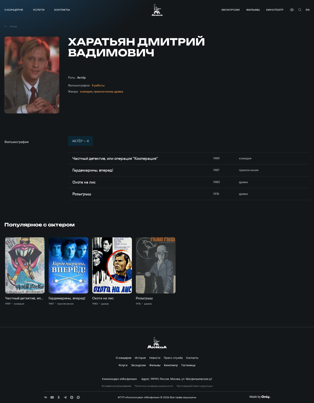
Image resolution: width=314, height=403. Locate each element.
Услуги (38, 9)
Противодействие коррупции (195, 386)
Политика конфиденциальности (154, 386)
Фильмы (253, 9)
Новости (154, 357)
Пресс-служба (173, 357)
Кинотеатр (274, 9)
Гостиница (188, 365)
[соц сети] (45, 397)
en (308, 9)
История (140, 357)
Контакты (62, 9)
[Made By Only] (259, 397)
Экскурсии (230, 9)
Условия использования (116, 386)
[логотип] (157, 9)
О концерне (13, 9)
